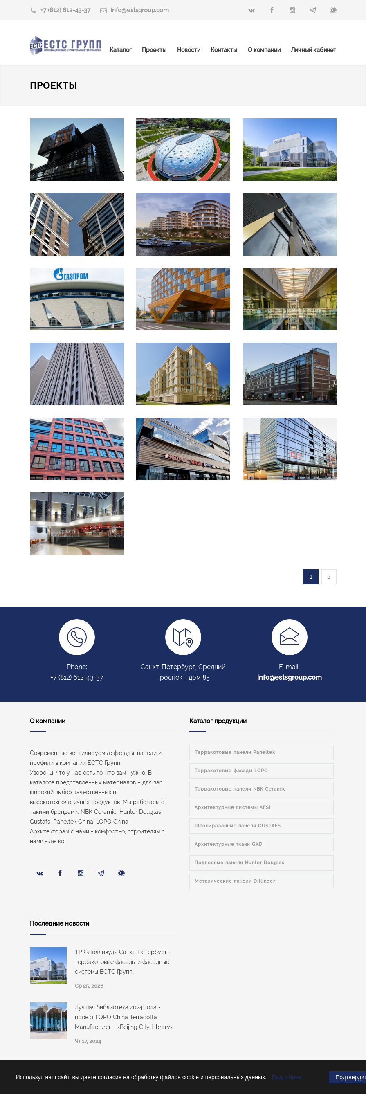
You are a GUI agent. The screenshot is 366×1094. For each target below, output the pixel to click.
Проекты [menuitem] (154, 50)
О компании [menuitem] (264, 50)
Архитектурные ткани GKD (229, 844)
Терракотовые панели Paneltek (235, 752)
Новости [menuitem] (188, 50)
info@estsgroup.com (140, 10)
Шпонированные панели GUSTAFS (238, 826)
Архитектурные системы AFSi (233, 807)
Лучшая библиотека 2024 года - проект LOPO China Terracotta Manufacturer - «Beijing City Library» (124, 1017)
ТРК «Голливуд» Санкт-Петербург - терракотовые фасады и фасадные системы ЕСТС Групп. (123, 962)
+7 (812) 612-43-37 (65, 10)
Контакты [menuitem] (224, 50)
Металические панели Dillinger (235, 881)
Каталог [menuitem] (121, 50)
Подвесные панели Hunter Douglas (239, 862)
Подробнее (287, 1077)
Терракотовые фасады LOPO (231, 770)
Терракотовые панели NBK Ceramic (240, 789)
